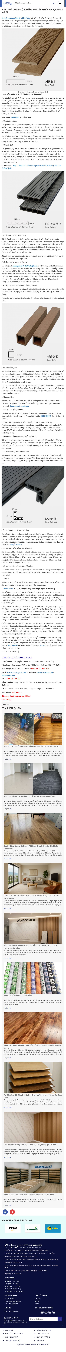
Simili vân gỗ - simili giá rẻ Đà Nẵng (18, 995)
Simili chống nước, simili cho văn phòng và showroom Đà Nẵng (29, 1194)
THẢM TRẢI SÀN (43, 1333)
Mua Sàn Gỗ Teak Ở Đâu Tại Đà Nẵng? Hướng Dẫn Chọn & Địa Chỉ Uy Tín (32, 746)
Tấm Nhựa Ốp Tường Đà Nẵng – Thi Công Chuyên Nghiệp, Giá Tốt (30, 1145)
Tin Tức (37, 1301)
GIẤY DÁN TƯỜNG (43, 1337)
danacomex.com (8, 675)
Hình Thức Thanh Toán (12, 1281)
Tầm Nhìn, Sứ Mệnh (11, 1304)
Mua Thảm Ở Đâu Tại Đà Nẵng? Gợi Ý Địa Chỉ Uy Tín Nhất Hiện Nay (30, 796)
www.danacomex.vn (45, 672)
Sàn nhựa (15, 117)
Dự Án (37, 1304)
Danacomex (8, 589)
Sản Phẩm (38, 1298)
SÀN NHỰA (9, 1330)
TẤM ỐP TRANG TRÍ (12, 1340)
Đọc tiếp (7, 759)
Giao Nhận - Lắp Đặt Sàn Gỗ (14, 1291)
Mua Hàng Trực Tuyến (12, 1311)
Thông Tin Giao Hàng (11, 1283)
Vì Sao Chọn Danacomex (13, 1301)
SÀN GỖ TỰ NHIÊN (44, 1330)
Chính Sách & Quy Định (12, 1286)
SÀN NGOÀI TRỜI (11, 1337)
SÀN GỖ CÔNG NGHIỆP (14, 1333)
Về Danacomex (10, 1298)
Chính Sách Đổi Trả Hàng (13, 1289)
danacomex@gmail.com (19, 406)
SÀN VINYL (41, 1340)
